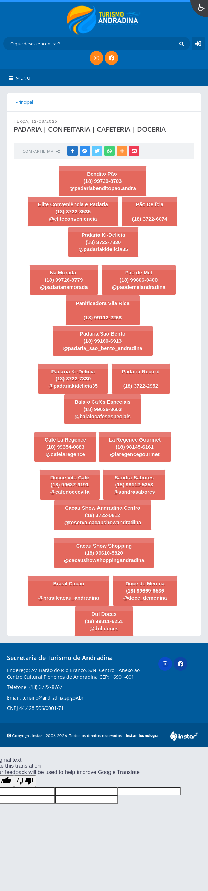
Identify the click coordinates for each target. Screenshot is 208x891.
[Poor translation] (25, 781)
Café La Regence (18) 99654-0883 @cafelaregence (65, 447)
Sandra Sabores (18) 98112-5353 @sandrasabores (134, 484)
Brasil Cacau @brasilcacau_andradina (68, 591)
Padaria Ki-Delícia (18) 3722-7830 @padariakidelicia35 (103, 242)
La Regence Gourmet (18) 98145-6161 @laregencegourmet (135, 447)
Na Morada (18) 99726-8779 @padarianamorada (64, 280)
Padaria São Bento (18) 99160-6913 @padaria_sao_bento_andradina (102, 341)
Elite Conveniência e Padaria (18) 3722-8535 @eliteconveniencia (73, 211)
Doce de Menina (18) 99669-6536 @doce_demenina (145, 591)
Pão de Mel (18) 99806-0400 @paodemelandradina (138, 280)
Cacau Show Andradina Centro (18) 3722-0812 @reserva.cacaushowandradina (102, 515)
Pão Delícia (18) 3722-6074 (149, 211)
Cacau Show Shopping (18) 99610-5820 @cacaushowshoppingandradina (104, 553)
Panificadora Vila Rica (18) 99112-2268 (102, 310)
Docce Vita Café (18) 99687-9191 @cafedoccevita (69, 484)
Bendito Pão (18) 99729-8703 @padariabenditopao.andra (102, 181)
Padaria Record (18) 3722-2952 (141, 378)
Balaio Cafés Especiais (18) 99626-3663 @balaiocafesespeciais (102, 409)
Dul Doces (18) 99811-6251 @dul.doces (104, 621)
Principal (24, 102)
